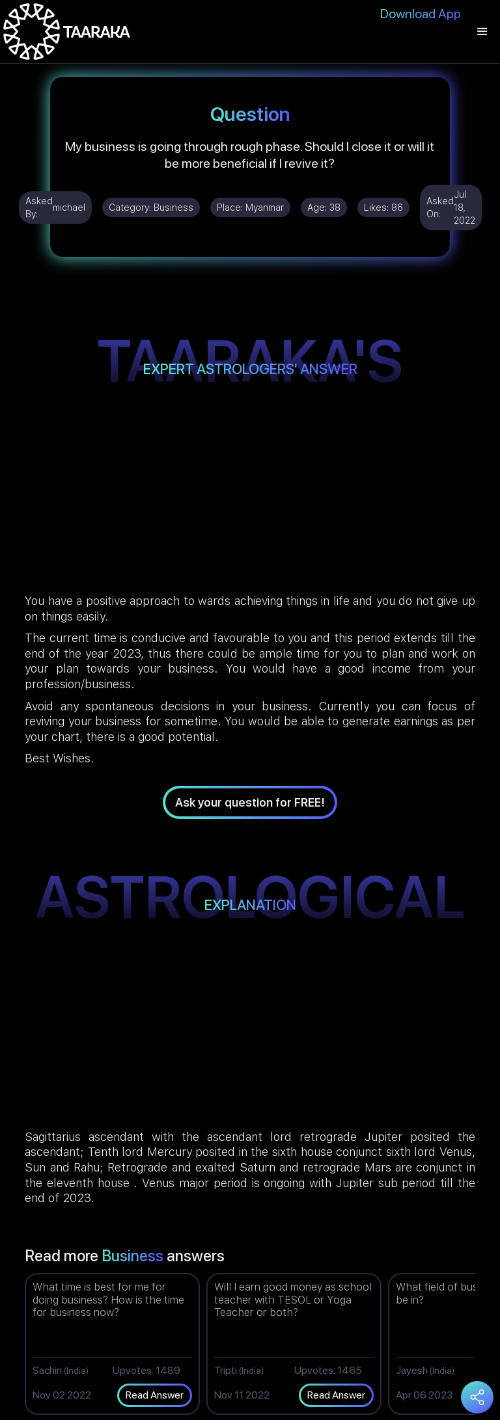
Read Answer (155, 1395)
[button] (482, 31)
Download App (420, 13)
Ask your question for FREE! (250, 802)
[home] (66, 31)
